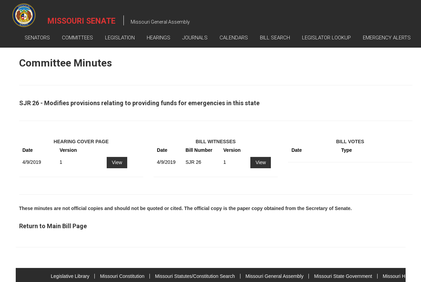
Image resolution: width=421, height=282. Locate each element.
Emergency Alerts (387, 38)
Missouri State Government (343, 276)
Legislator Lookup (326, 38)
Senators (37, 38)
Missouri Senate (82, 21)
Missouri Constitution (122, 276)
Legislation (120, 38)
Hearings (158, 38)
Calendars (234, 38)
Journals (195, 38)
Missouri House (399, 276)
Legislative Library (70, 276)
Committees (77, 38)
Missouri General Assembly (275, 276)
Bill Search (275, 38)
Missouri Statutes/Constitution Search (195, 276)
